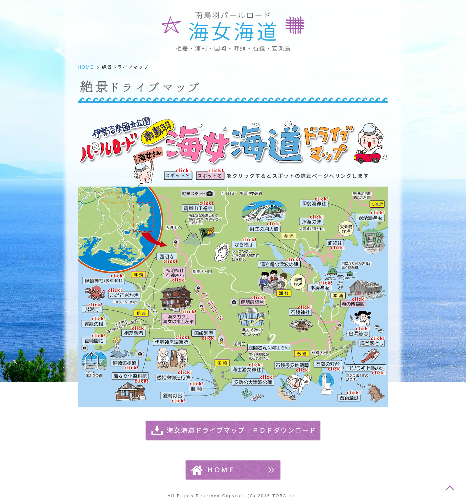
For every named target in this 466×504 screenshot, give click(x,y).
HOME (86, 67)
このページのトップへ (450, 488)
